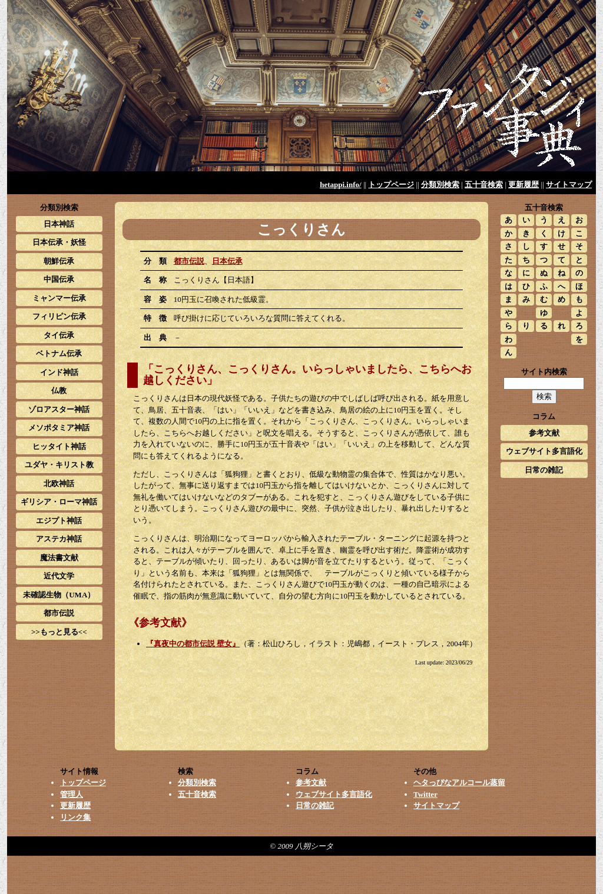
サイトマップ (569, 184)
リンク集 (75, 817)
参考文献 (544, 432)
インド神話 (59, 372)
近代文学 (59, 575)
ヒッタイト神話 (59, 446)
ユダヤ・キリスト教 (59, 464)
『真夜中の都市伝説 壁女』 (193, 643)
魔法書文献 (59, 557)
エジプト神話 (59, 520)
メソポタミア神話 (59, 427)
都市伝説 (189, 261)
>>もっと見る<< (59, 631)
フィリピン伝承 (59, 316)
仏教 (59, 390)
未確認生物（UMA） (59, 594)
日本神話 (59, 224)
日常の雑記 (544, 470)
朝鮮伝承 (59, 261)
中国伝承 (59, 279)
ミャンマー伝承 (59, 298)
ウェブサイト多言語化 (544, 451)
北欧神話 (59, 483)
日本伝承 (227, 261)
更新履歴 (523, 184)
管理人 (71, 794)
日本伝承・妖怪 (59, 242)
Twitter (425, 794)
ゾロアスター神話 (59, 409)
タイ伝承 (59, 335)
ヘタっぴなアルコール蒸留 (459, 782)
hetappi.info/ (340, 184)
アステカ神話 (59, 538)
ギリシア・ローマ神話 (59, 501)
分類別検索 (440, 184)
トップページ (391, 184)
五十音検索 (484, 184)
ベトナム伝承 (59, 353)
